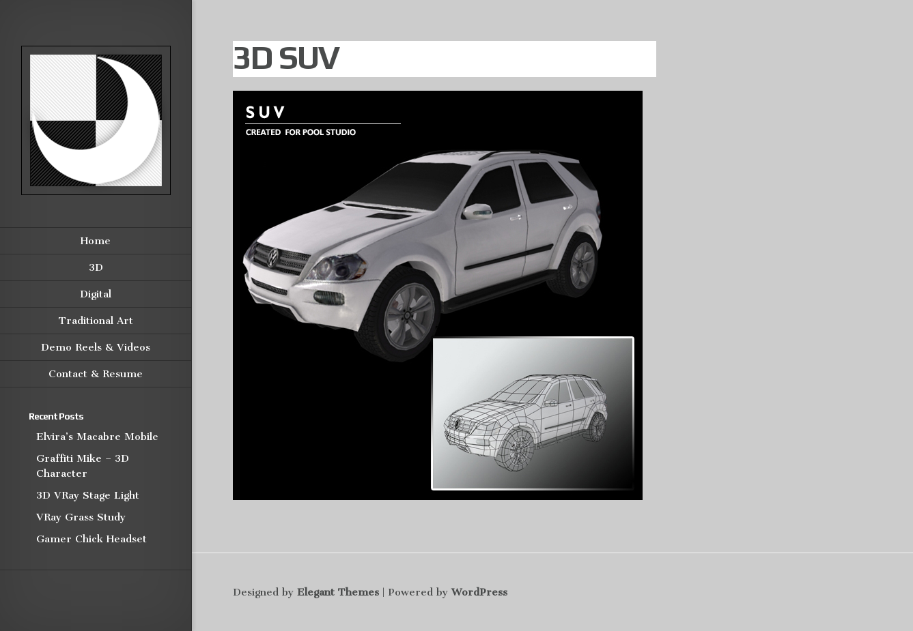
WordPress (479, 592)
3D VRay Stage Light (87, 495)
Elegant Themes (338, 592)
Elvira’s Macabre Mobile (97, 436)
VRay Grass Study (81, 517)
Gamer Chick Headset (91, 539)
